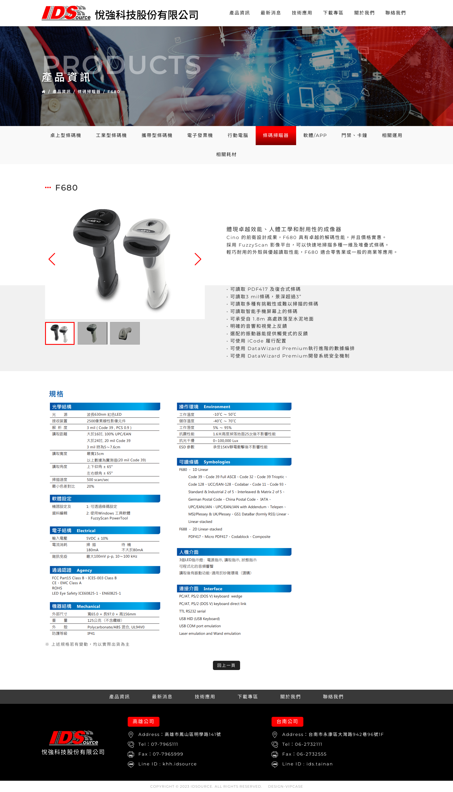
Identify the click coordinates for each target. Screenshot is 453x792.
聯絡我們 (395, 13)
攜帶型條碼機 (157, 135)
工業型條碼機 (111, 135)
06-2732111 (308, 744)
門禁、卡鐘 (354, 135)
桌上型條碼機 (65, 135)
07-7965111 (164, 744)
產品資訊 (239, 13)
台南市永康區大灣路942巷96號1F (346, 734)
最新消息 (271, 13)
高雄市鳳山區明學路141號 (193, 734)
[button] (198, 259)
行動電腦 (238, 135)
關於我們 (364, 13)
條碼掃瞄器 (89, 92)
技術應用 (302, 13)
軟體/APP (315, 135)
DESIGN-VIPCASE (285, 786)
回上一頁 (226, 665)
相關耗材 (226, 154)
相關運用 (392, 135)
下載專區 (333, 13)
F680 (113, 92)
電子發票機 (200, 135)
